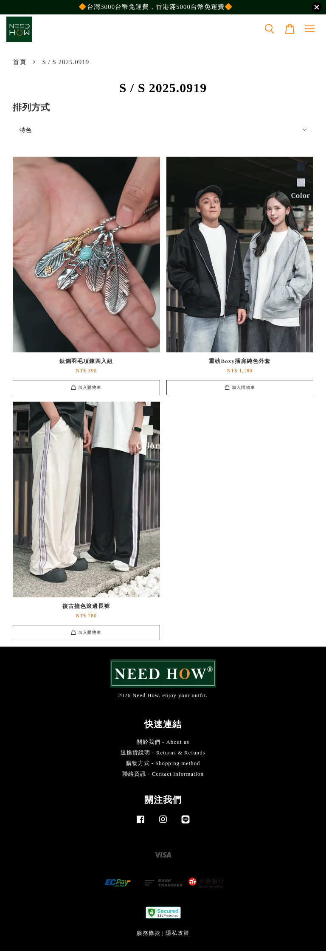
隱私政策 (177, 933)
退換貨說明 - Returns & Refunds (163, 753)
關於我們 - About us (163, 742)
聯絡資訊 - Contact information (163, 774)
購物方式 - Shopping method (163, 763)
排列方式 (31, 107)
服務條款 (148, 933)
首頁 (19, 62)
